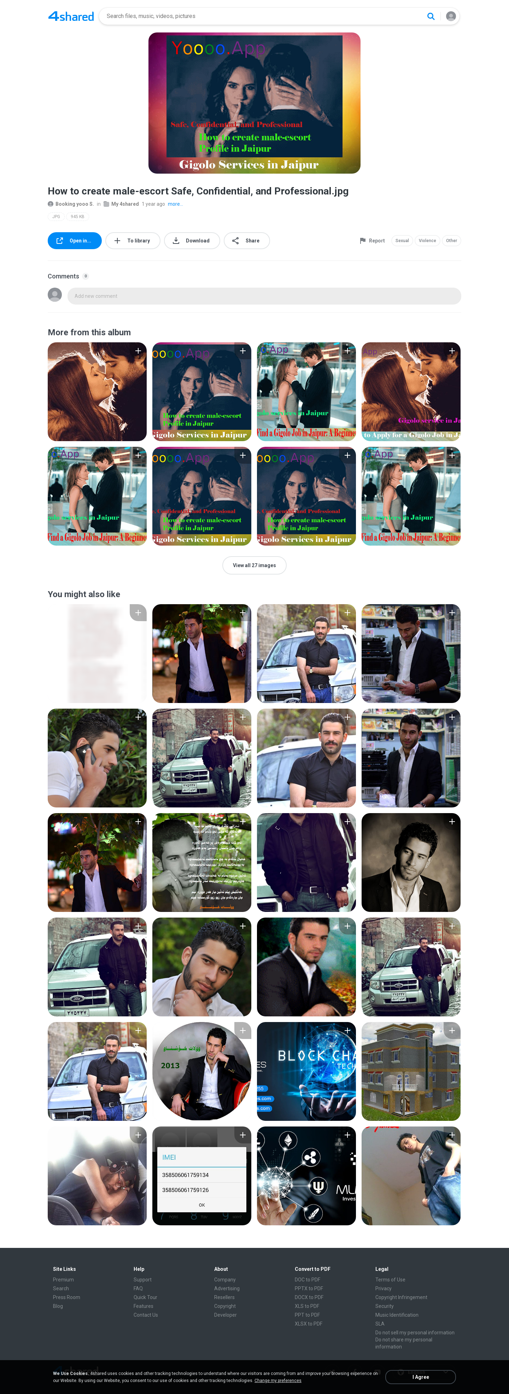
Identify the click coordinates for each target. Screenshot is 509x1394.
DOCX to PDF (309, 1297)
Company (225, 1279)
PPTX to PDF (309, 1288)
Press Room (66, 1297)
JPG (56, 216)
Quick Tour (145, 1297)
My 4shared (121, 204)
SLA (380, 1324)
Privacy (383, 1288)
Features (143, 1306)
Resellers (224, 1297)
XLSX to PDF (308, 1324)
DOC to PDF (307, 1279)
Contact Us (146, 1315)
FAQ (138, 1288)
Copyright (225, 1306)
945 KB (77, 216)
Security (384, 1306)
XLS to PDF (307, 1306)
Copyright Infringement (401, 1297)
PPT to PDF (307, 1315)
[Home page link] (71, 16)
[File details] (97, 391)
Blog (58, 1306)
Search (61, 1288)
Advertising (227, 1288)
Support (143, 1279)
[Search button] (430, 16)
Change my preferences (278, 1380)
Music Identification (397, 1315)
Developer (225, 1315)
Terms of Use (390, 1279)
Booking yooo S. (71, 204)
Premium (63, 1279)
